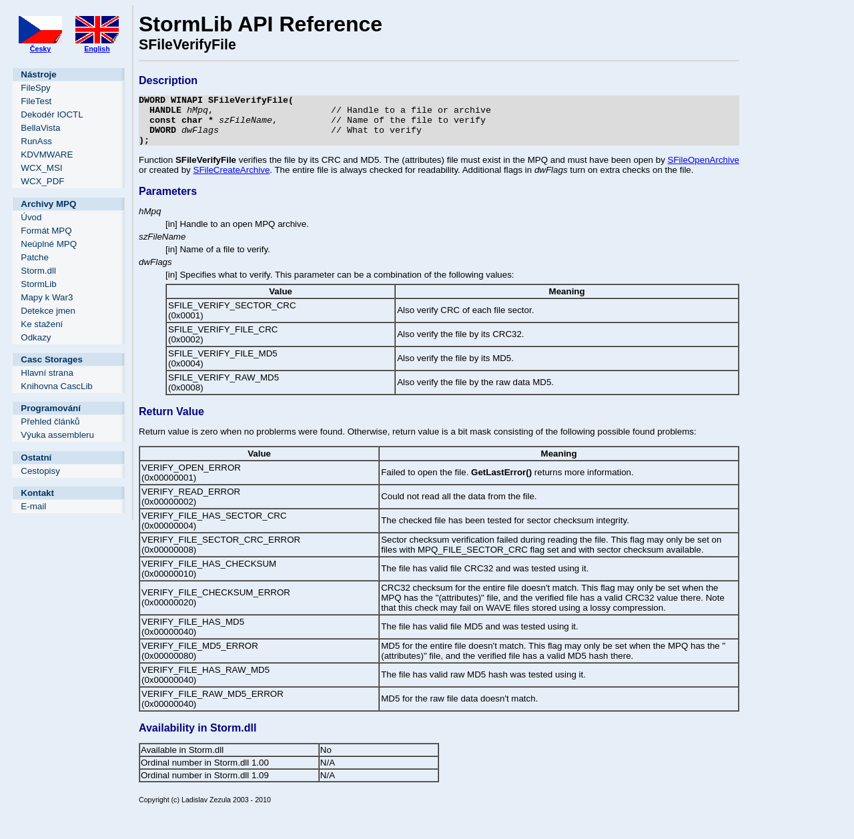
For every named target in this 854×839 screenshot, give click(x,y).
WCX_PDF (42, 181)
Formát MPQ (46, 231)
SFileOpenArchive (703, 170)
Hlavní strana (47, 373)
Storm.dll (38, 271)
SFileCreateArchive (231, 180)
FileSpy (35, 88)
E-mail (33, 506)
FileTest (36, 101)
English (96, 49)
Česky (40, 49)
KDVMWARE (47, 155)
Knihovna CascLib (56, 386)
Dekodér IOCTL (52, 114)
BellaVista (40, 128)
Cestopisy (40, 471)
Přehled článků (50, 421)
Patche (35, 257)
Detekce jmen (48, 311)
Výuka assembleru (57, 435)
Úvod (31, 217)
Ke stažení (42, 324)
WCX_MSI (41, 168)
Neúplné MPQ (49, 244)
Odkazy (36, 337)
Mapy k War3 (47, 297)
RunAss (36, 141)
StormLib (38, 284)
